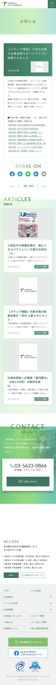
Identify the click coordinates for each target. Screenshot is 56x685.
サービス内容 (10, 603)
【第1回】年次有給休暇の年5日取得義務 (26, 124)
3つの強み (36, 590)
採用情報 (8, 609)
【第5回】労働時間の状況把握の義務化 (26, 139)
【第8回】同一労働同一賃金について (25, 150)
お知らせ (8, 622)
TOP (6, 590)
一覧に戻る (28, 186)
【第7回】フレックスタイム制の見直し (26, 147)
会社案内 (8, 596)
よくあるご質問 (39, 622)
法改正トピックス (13, 615)
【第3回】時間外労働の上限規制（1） (25, 132)
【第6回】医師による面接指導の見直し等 (27, 143)
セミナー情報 (37, 615)
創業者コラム (10, 628)
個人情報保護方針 (40, 628)
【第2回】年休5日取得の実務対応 (23, 128)
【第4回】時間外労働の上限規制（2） (25, 135)
